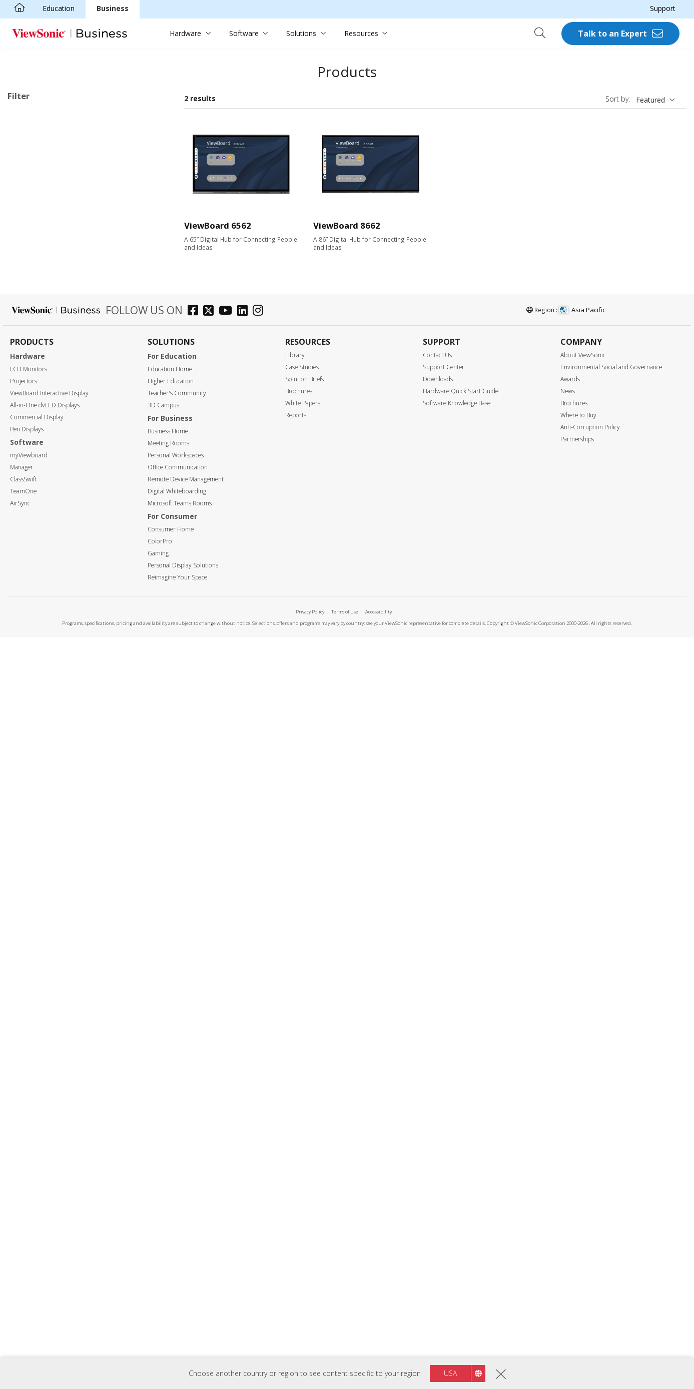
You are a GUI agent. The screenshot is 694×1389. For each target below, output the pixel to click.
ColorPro (160, 1292)
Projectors (23, 1132)
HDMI (33, 720)
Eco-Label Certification (58, 975)
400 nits (36, 666)
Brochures (298, 1142)
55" (29, 465)
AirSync (20, 1254)
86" (29, 505)
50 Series (53, 249)
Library (295, 1106)
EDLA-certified (46, 935)
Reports (295, 1166)
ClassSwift (23, 1230)
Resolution (36, 586)
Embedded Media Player (62, 921)
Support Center (443, 1118)
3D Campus (163, 1156)
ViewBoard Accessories (61, 398)
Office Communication (178, 1218)
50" (29, 451)
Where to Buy (578, 1166)
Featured (650, 100)
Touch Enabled (47, 881)
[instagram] (260, 1063)
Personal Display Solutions (183, 1316)
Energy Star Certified (56, 988)
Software (244, 33)
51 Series (53, 263)
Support (662, 8)
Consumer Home (171, 1280)
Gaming (158, 1304)
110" (31, 559)
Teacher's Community (177, 1144)
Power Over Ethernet (57, 908)
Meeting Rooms (168, 1194)
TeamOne (23, 1242)
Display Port (43, 747)
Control (30, 815)
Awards (570, 1130)
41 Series (53, 236)
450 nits (36, 680)
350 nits (36, 653)
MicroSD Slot (44, 774)
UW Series (55, 357)
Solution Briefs (304, 1130)
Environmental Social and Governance (611, 1118)
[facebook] (195, 1063)
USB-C (34, 788)
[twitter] (211, 1063)
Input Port (35, 707)
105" (31, 546)
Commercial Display (37, 1168)
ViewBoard (41, 168)
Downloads (438, 1130)
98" (29, 532)
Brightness (36, 640)
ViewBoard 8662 (346, 225)
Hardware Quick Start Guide (460, 1142)
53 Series (53, 290)
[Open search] (543, 34)
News (567, 1142)
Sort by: (617, 99)
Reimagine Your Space (177, 1328)
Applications (39, 156)
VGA (30, 734)
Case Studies (302, 1118)
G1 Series (53, 344)
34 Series (53, 209)
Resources (361, 33)
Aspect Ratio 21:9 (51, 948)
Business (113, 8)
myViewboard (29, 1206)
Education (59, 8)
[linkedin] (245, 1063)
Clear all (151, 118)
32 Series (53, 182)
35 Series (53, 222)
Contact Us (437, 1106)
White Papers (302, 1154)
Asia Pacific (582, 1061)
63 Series (53, 317)
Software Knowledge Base (456, 1154)
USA (450, 1373)
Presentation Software (60, 384)
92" (29, 519)
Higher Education (171, 1132)
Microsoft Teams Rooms (180, 1254)
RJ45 (30, 827)
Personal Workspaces (176, 1206)
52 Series (53, 276)
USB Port (38, 761)
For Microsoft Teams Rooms (70, 411)
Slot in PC (39, 371)
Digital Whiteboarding (177, 1242)
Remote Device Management (186, 1230)
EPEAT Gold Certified (57, 1015)
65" (29, 478)
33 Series (53, 195)
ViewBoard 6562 (217, 225)
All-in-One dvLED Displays (45, 1156)
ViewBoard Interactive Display (49, 1144)
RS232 (33, 841)
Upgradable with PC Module (68, 894)
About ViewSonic (582, 1106)
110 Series (55, 330)
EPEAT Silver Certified (58, 1002)
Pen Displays (27, 1180)
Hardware (185, 33)
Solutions (301, 33)
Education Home (170, 1120)
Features (33, 868)
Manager (21, 1218)
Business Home (168, 1182)
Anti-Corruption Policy (590, 1178)
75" (29, 492)
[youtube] (228, 1063)
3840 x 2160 (43, 599)
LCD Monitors (28, 1120)
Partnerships (577, 1190)
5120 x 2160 (43, 613)
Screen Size (37, 438)
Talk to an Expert (612, 33)
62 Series (27, 131)
